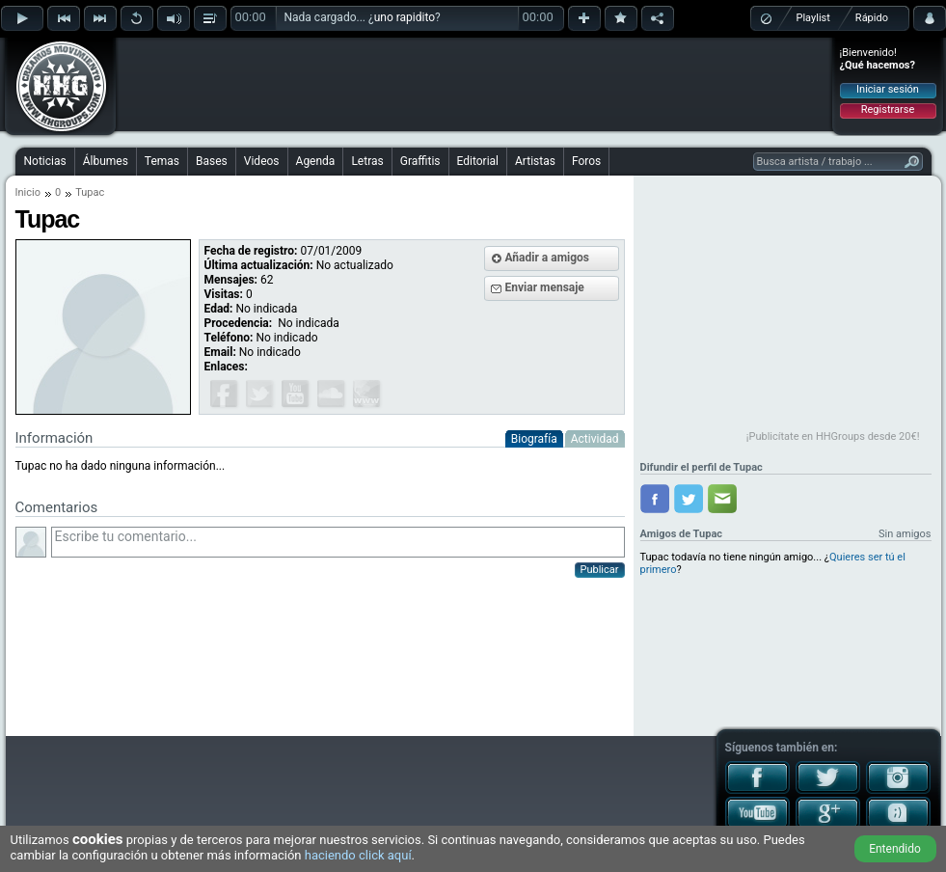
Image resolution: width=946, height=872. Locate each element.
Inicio (28, 192)
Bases (212, 161)
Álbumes (105, 161)
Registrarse (887, 109)
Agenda (316, 161)
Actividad (595, 439)
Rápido (871, 18)
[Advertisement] (474, 84)
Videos (262, 161)
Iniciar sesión (887, 89)
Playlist (813, 18)
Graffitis (420, 161)
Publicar (600, 569)
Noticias (45, 161)
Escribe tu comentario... (338, 542)
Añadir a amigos (547, 257)
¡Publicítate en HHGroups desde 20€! (833, 436)
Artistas (535, 161)
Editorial (478, 161)
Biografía (534, 439)
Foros (586, 161)
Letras (367, 161)
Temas (162, 161)
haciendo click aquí (358, 855)
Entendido (895, 849)
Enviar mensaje (544, 287)
